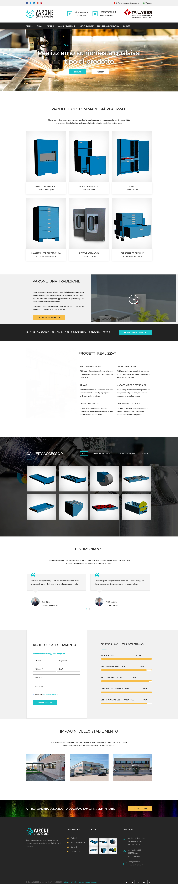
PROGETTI (105, 72)
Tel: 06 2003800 (134, 856)
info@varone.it (108, 12)
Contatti (72, 847)
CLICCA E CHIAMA (140, 809)
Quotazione (73, 851)
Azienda (72, 838)
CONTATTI (72, 72)
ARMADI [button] (39, 26)
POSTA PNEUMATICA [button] (86, 26)
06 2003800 (81, 12)
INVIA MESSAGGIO (45, 703)
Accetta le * (45, 694)
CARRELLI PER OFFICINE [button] (66, 26)
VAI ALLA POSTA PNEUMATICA (49, 318)
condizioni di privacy (50, 694)
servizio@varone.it (136, 865)
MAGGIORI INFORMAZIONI (135, 332)
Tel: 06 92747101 (134, 844)
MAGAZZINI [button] (50, 26)
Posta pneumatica (76, 842)
